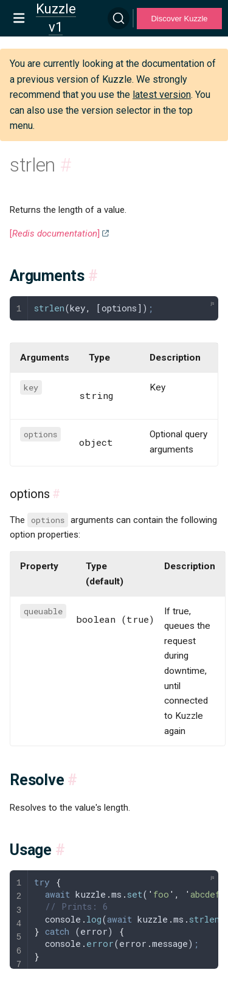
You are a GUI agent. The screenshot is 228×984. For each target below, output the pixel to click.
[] (55, 233)
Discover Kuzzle (179, 18)
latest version (162, 94)
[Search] (119, 18)
